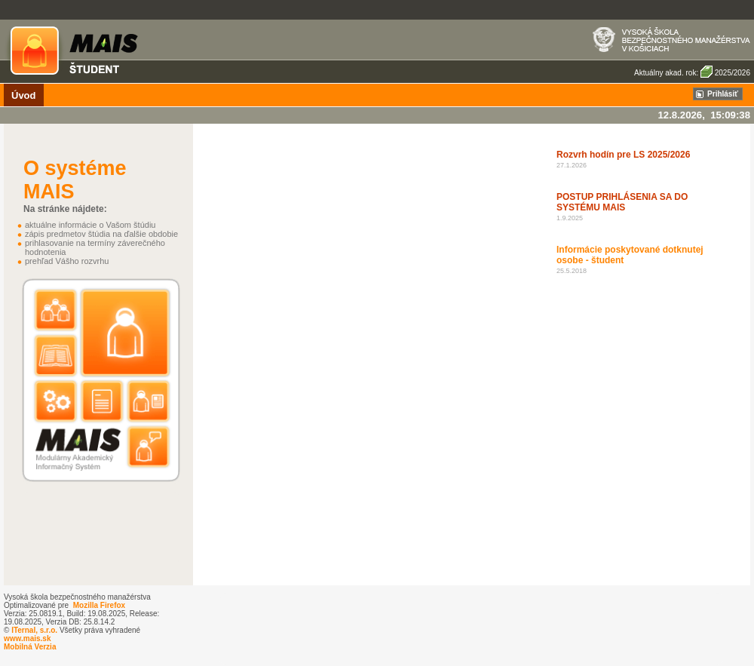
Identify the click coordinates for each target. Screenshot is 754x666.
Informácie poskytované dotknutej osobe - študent (629, 254)
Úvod (23, 95)
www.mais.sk (27, 638)
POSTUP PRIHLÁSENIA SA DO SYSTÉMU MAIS (622, 202)
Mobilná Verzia (30, 647)
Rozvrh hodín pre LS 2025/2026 (623, 154)
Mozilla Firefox (99, 605)
